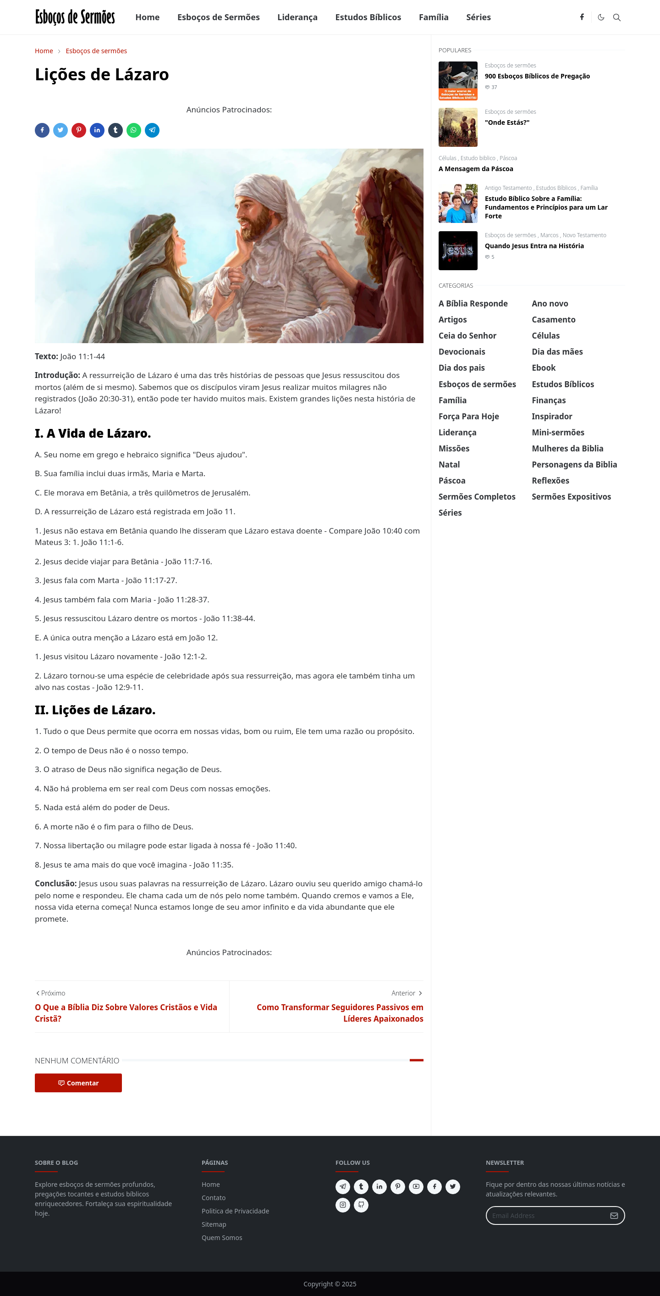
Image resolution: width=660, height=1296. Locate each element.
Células (448, 158)
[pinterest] (397, 1186)
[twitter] (453, 1186)
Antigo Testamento (509, 188)
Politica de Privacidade (235, 1211)
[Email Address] (546, 1215)
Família (589, 188)
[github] (361, 1205)
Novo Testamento (584, 235)
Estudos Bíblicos (557, 188)
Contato (214, 1197)
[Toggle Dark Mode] (601, 17)
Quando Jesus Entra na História (534, 245)
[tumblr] (361, 1186)
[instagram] (343, 1205)
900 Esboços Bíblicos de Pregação (537, 76)
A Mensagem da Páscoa (476, 168)
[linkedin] (379, 1186)
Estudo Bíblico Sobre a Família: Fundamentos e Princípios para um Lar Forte (546, 207)
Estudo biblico (479, 158)
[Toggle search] (617, 17)
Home (211, 1184)
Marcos (550, 235)
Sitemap (214, 1224)
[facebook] (581, 17)
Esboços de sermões (510, 65)
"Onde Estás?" (507, 122)
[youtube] (416, 1186)
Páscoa (508, 158)
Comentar (78, 1083)
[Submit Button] (614, 1215)
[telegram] (343, 1186)
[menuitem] (147, 17)
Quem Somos (222, 1237)
